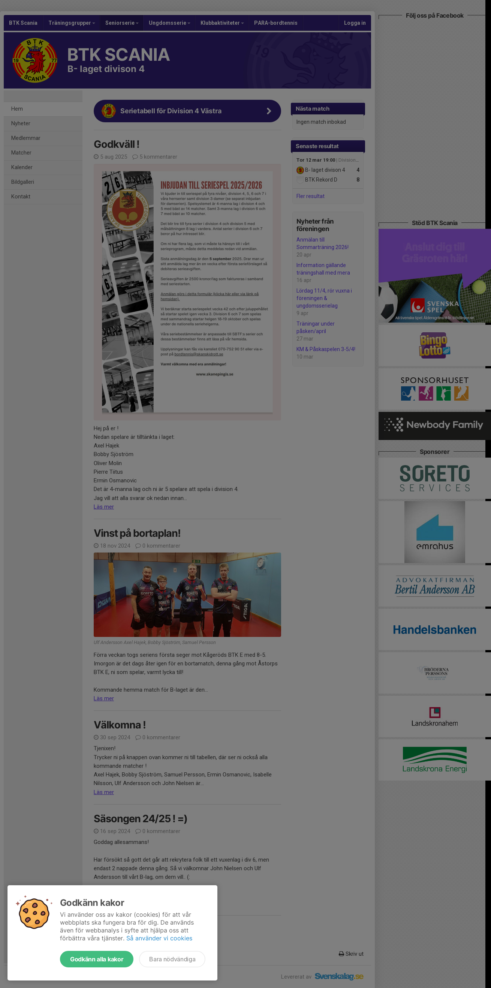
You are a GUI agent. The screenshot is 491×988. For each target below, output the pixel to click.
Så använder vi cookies (159, 938)
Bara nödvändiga (172, 959)
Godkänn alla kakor (96, 959)
